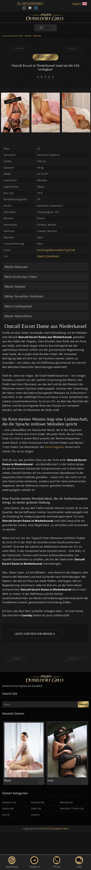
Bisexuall (64, 802)
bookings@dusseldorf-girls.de (56, 250)
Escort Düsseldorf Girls (56, 828)
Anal (4, 814)
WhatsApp (12, 862)
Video (34, 808)
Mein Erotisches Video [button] (20, 277)
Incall (33, 814)
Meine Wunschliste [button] (18, 316)
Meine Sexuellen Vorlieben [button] (23, 296)
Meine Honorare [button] (16, 267)
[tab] (45, 267)
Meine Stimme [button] (15, 286)
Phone (56, 862)
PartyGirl (6, 802)
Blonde (5, 808)
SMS (79, 862)
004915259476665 (48, 256)
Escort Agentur (54, 447)
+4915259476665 (30, 3)
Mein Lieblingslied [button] (18, 306)
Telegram (34, 862)
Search (83, 704)
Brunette (35, 802)
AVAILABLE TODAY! (69, 808)
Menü (48, 28)
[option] (15, 112)
